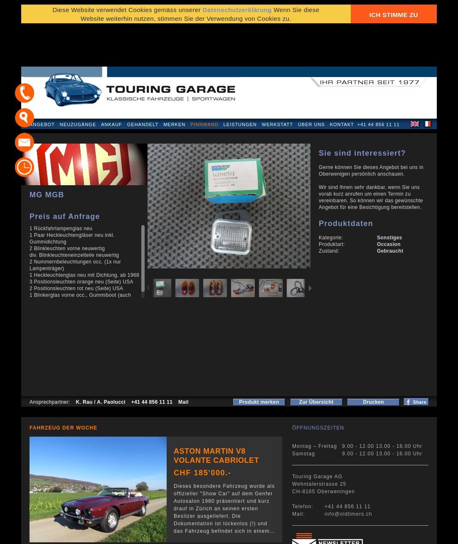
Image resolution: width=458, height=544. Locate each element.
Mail (183, 362)
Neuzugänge (78, 84)
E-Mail (358, 533)
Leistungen (240, 84)
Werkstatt (277, 84)
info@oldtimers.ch (348, 474)
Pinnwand (204, 84)
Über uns (311, 84)
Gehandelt (142, 84)
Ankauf (111, 84)
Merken (174, 84)
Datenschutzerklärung (62, 533)
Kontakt (342, 84)
